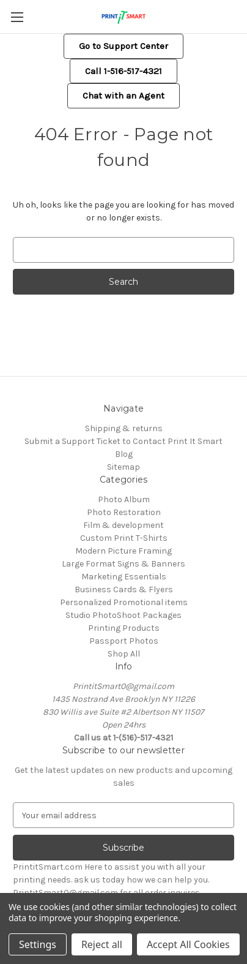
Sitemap (123, 467)
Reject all (101, 944)
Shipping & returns (124, 428)
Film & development (123, 525)
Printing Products (124, 628)
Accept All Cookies (188, 944)
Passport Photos (123, 641)
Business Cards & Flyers (124, 589)
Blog (124, 454)
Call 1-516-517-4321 (123, 71)
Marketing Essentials (123, 576)
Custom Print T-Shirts (124, 538)
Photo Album (124, 499)
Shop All (124, 654)
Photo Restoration (124, 512)
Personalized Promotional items (124, 602)
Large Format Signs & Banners (123, 564)
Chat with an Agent (123, 95)
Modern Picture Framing (123, 551)
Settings (37, 944)
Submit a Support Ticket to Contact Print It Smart (123, 441)
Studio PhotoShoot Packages (123, 615)
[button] (123, 46)
